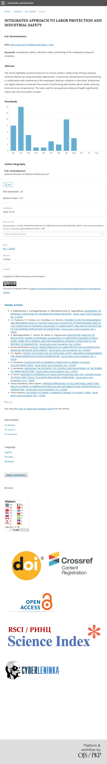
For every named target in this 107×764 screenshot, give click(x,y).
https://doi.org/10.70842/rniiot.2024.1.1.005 (32, 44)
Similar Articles (14, 304)
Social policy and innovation (20, 3)
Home (7, 11)
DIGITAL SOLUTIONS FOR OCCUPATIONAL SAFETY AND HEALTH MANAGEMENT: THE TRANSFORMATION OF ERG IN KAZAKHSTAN (56, 355)
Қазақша (9, 461)
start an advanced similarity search (36, 408)
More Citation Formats (15, 234)
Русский (9, 456)
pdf (9, 184)
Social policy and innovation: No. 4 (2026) (69, 350)
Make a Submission (16, 475)
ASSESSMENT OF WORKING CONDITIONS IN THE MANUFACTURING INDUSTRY (56, 312)
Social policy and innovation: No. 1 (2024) (57, 371)
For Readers (10, 425)
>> (11, 401)
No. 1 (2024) (30, 11)
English (8, 452)
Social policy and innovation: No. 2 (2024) (60, 344)
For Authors (10, 429)
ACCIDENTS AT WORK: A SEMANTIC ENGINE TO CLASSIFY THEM (59, 392)
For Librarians (11, 434)
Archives (17, 11)
